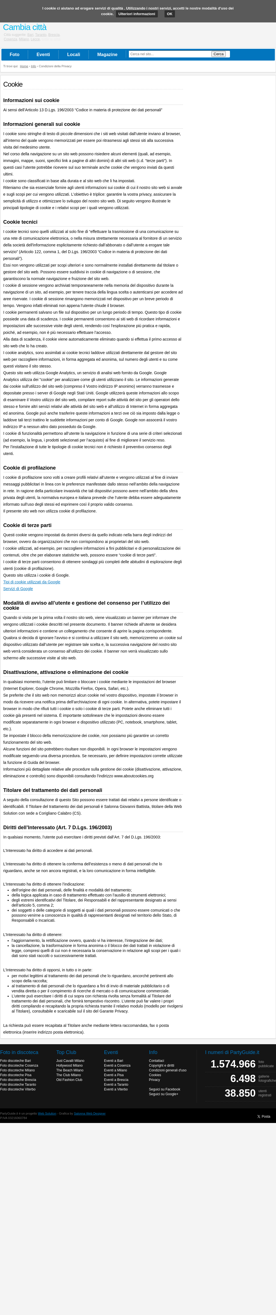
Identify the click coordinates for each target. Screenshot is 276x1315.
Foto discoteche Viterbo (18, 1089)
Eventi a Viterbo (116, 1089)
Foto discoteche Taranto (18, 1085)
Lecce (35, 39)
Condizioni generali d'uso (168, 1070)
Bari (30, 35)
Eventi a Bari (113, 1061)
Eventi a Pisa (114, 1075)
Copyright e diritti (161, 1065)
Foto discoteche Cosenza (19, 1065)
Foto (15, 54)
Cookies (155, 1075)
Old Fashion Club (69, 1080)
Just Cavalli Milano (70, 1061)
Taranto (40, 35)
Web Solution (47, 1113)
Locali (73, 54)
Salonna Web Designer (90, 1113)
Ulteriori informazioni (136, 14)
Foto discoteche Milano (17, 1070)
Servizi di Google (18, 588)
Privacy (154, 1080)
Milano (24, 39)
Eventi (43, 54)
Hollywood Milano (69, 1065)
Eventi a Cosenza (117, 1065)
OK (170, 14)
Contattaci (156, 1061)
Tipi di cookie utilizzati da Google (31, 582)
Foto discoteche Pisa (15, 1075)
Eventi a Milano (115, 1070)
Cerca (219, 54)
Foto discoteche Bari (15, 1061)
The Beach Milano (70, 1070)
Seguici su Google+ (163, 1094)
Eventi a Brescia (116, 1080)
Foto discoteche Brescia (18, 1080)
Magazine (107, 54)
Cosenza (10, 39)
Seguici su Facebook (164, 1089)
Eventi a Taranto (116, 1085)
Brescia (54, 35)
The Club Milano (68, 1075)
